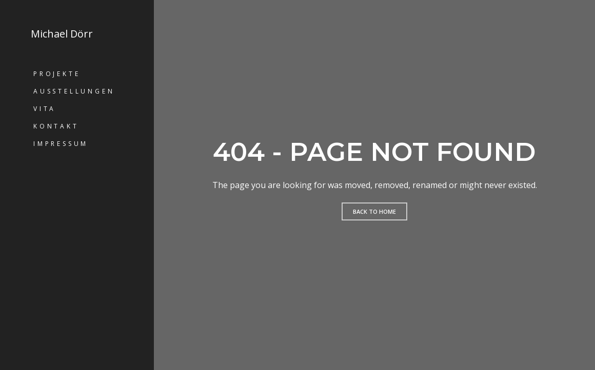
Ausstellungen (73, 91)
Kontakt (56, 126)
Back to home (374, 211)
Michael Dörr (62, 34)
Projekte (56, 73)
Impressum (60, 143)
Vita (44, 108)
